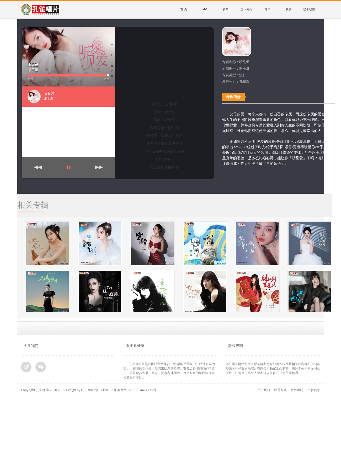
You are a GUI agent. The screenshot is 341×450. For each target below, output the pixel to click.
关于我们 (263, 390)
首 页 (183, 9)
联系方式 (280, 390)
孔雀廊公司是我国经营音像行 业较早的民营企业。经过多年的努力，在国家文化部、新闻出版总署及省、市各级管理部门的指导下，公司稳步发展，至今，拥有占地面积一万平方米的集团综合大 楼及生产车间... (169, 371)
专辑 (267, 9)
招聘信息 (313, 390)
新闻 (225, 9)
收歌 (288, 9)
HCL (84, 390)
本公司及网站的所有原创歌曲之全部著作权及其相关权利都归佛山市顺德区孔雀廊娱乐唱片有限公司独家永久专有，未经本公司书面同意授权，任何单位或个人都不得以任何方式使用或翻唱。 (273, 368)
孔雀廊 (40, 390)
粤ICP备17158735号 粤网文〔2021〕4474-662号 (122, 390)
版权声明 (297, 390)
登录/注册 (309, 9)
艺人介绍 (246, 9)
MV (205, 9)
